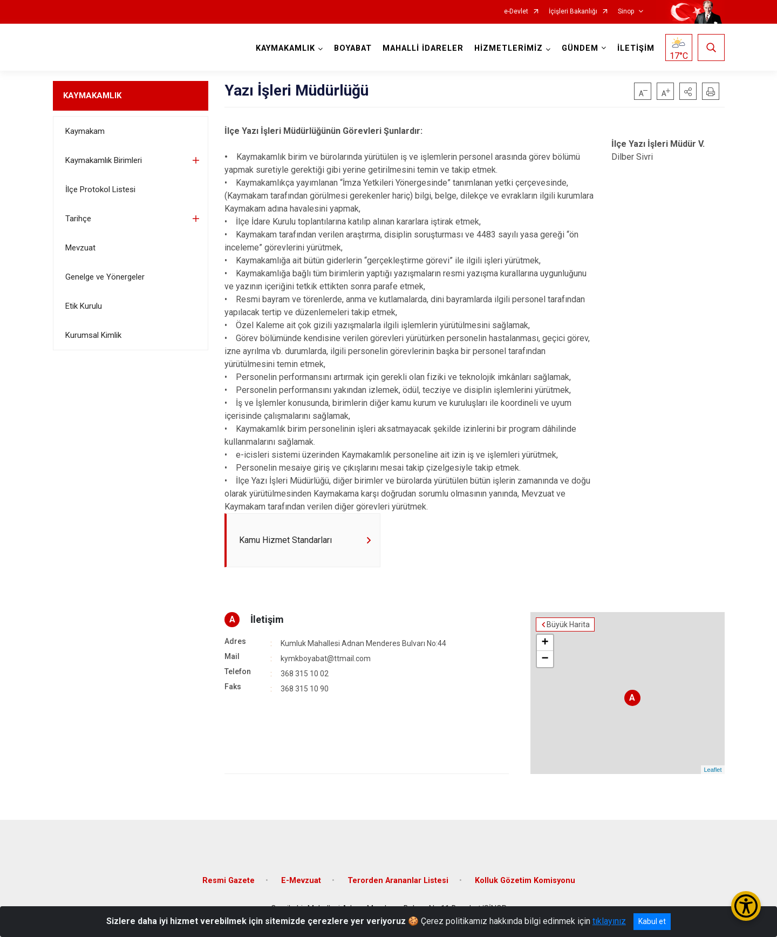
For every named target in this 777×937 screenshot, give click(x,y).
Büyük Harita (568, 624)
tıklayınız (609, 921)
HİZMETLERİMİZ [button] (508, 48)
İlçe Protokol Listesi (100, 189)
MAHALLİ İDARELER (423, 48)
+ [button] (544, 643)
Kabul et (652, 921)
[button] (688, 91)
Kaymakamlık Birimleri (103, 160)
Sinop (626, 11)
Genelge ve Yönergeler (105, 277)
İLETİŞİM (636, 48)
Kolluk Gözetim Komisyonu (525, 880)
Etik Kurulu (83, 306)
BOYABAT (353, 48)
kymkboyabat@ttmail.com (326, 658)
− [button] (544, 659)
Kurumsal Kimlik (93, 335)
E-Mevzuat (301, 880)
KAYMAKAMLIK (92, 95)
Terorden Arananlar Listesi (397, 880)
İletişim (267, 619)
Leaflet (712, 769)
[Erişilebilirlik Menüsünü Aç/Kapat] (746, 906)
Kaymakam (85, 131)
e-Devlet (516, 11)
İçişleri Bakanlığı (573, 11)
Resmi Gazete (228, 880)
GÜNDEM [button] (580, 48)
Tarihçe (78, 218)
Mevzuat (80, 248)
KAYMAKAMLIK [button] (285, 48)
